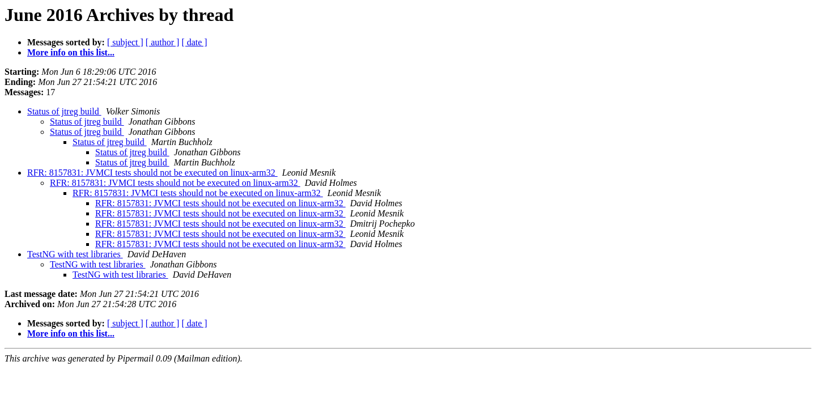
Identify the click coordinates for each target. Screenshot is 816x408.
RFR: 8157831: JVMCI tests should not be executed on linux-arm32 (152, 172)
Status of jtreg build (64, 111)
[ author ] (163, 42)
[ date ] (194, 42)
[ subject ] (125, 42)
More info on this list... (70, 52)
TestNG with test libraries (75, 254)
